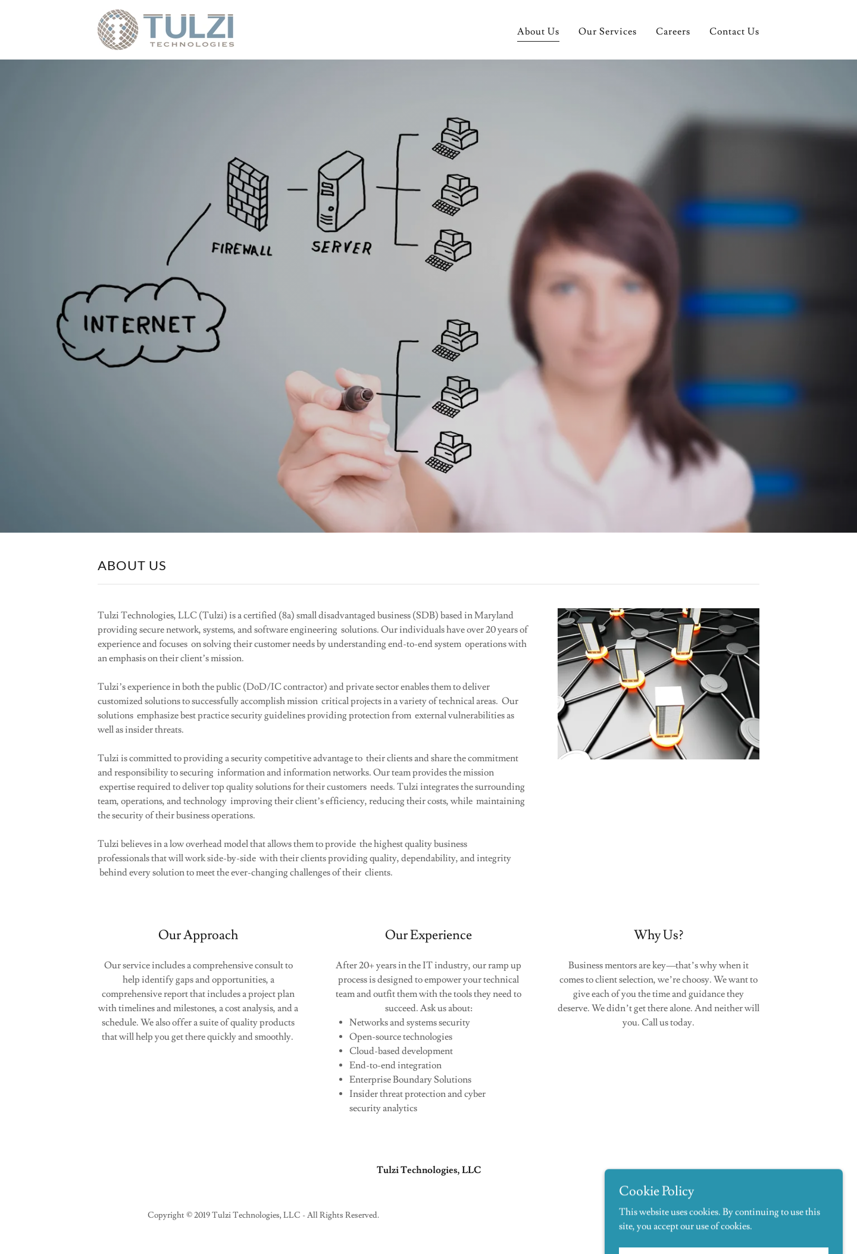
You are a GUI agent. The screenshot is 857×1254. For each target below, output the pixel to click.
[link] (166, 27)
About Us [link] (538, 31)
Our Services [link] (607, 31)
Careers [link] (673, 31)
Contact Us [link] (734, 31)
